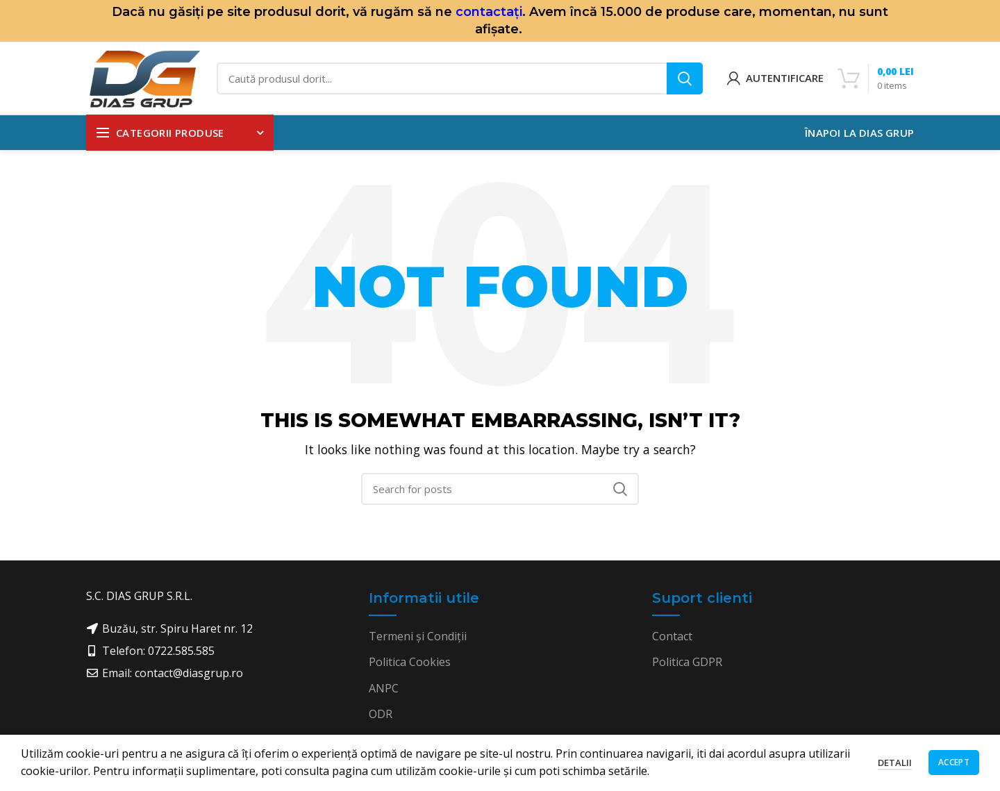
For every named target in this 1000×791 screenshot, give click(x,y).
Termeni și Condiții (418, 636)
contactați (489, 11)
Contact (672, 636)
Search (685, 78)
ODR (380, 714)
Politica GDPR (687, 661)
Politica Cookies (410, 661)
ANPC (384, 688)
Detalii (895, 762)
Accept (953, 762)
